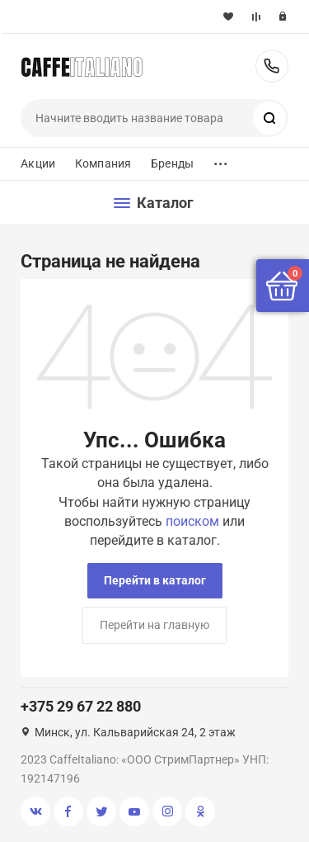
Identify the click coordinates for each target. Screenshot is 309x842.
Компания (103, 163)
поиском (192, 521)
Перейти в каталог (155, 580)
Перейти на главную (154, 625)
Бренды (172, 163)
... (220, 159)
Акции (38, 163)
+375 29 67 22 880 (271, 66)
